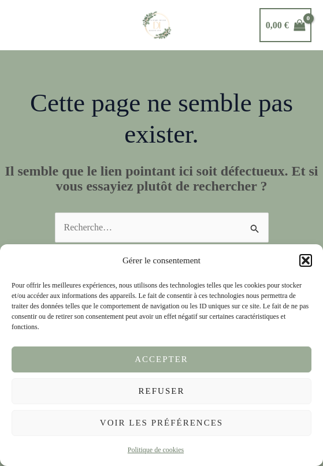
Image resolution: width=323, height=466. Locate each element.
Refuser (162, 391)
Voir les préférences (161, 422)
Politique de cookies (156, 450)
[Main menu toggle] (24, 25)
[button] (305, 260)
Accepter (161, 359)
